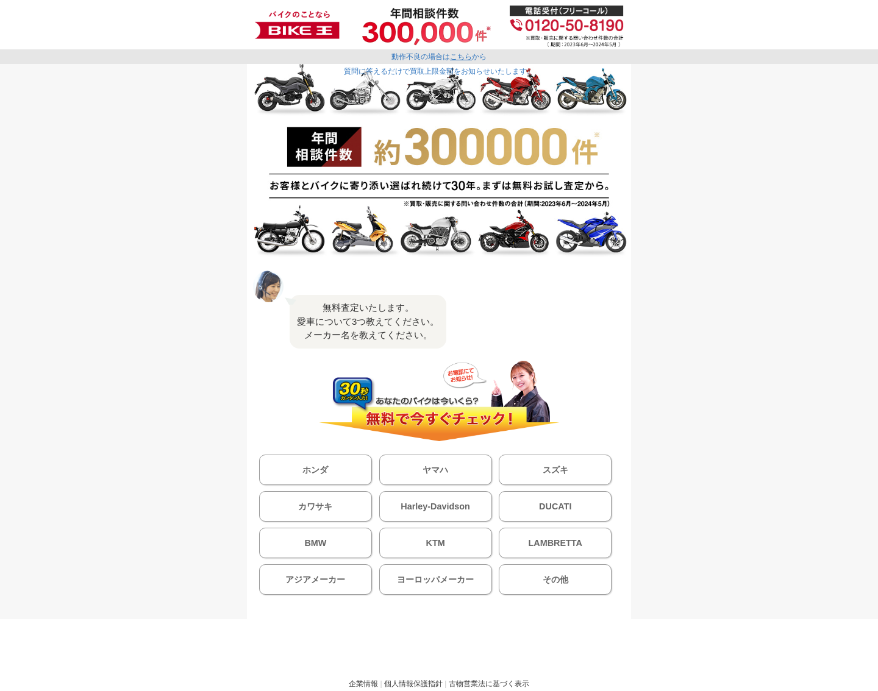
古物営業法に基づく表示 (489, 683)
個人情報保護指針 (413, 683)
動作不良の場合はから (439, 56)
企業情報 (363, 683)
